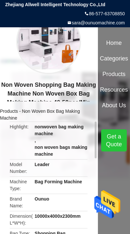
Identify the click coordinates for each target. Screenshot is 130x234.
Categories (114, 58)
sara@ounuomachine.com (98, 22)
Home (114, 43)
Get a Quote (114, 140)
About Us (114, 105)
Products (9, 111)
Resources (114, 89)
